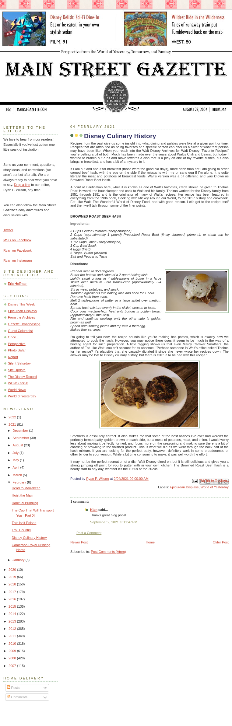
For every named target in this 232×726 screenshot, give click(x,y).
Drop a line (22, 185)
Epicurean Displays (184, 487)
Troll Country (21, 530)
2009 (13, 651)
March (17, 475)
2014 (13, 614)
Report (13, 357)
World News (17, 390)
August (18, 445)
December (20, 430)
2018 (13, 584)
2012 (13, 628)
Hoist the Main (22, 495)
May (16, 460)
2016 (13, 599)
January (18, 560)
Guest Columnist (20, 331)
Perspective (17, 344)
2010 (13, 643)
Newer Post (79, 542)
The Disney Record (22, 377)
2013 (13, 621)
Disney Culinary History (29, 537)
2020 (13, 569)
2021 (13, 424)
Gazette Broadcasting (24, 324)
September (21, 438)
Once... (13, 337)
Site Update (17, 370)
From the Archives (21, 317)
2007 (13, 666)
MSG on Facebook (17, 240)
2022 (13, 417)
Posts (13, 687)
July (15, 453)
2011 (13, 636)
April (16, 467)
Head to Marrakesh (26, 488)
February (19, 482)
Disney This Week (21, 304)
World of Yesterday (214, 487)
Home (150, 542)
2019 (13, 577)
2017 (13, 592)
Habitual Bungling (25, 503)
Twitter (8, 230)
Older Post (221, 542)
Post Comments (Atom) (108, 551)
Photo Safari (17, 350)
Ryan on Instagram (17, 260)
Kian (93, 509)
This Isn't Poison (24, 523)
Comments (17, 697)
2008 (13, 658)
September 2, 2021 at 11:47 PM (113, 522)
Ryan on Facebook (17, 250)
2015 (13, 606)
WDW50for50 (18, 383)
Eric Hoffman (17, 283)
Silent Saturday (19, 363)
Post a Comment (88, 533)
